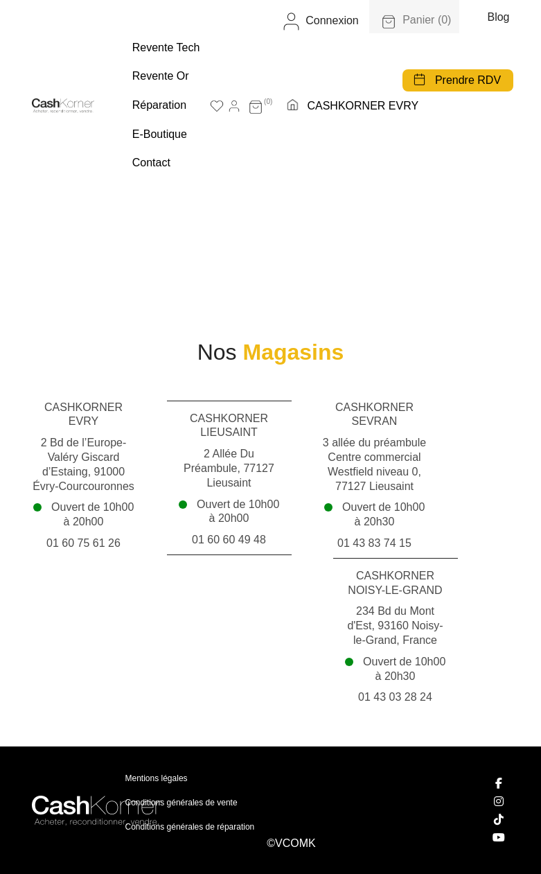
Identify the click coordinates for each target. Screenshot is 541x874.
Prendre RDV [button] (468, 80)
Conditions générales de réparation (190, 827)
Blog (498, 17)
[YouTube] (499, 837)
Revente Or (160, 76)
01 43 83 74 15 (374, 543)
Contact (151, 162)
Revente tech (166, 47)
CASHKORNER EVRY (362, 106)
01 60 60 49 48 (229, 539)
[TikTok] (499, 819)
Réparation (159, 105)
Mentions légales (156, 778)
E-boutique (159, 134)
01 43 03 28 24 (395, 697)
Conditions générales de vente (181, 802)
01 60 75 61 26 (83, 543)
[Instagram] (499, 801)
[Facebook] (499, 783)
